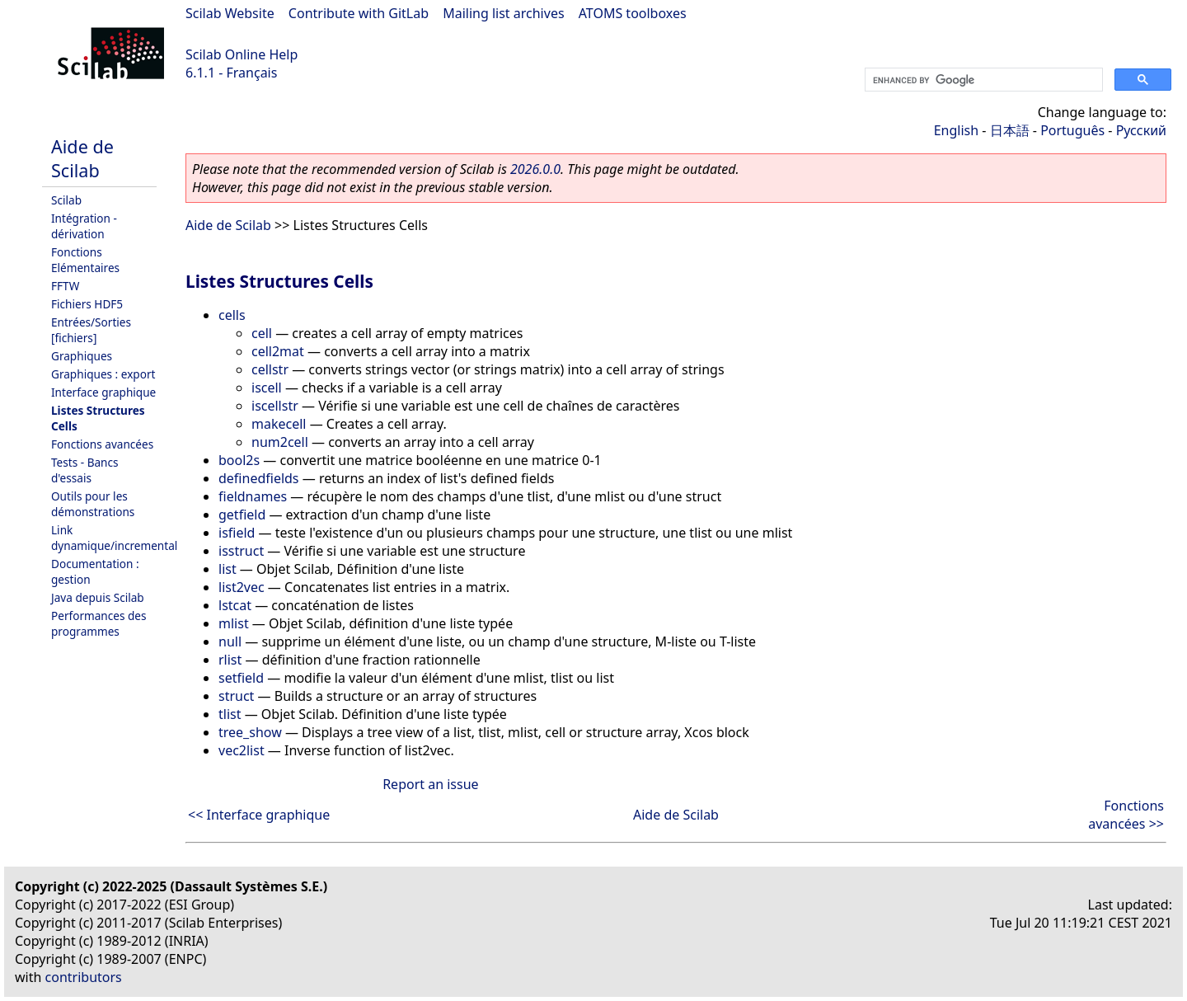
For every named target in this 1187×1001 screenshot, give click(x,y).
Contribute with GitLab (359, 13)
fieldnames (252, 496)
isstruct (241, 551)
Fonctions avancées (102, 444)
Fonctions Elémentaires (85, 259)
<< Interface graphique (259, 815)
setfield (241, 678)
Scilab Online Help (241, 54)
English (956, 130)
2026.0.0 (535, 169)
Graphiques (81, 356)
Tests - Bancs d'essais (85, 470)
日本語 (1010, 130)
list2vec (241, 587)
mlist (233, 623)
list (227, 569)
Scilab (66, 200)
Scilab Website (229, 13)
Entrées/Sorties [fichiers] (91, 329)
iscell (266, 387)
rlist (230, 660)
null (230, 641)
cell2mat (277, 351)
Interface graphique (103, 392)
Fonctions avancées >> (1126, 815)
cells (232, 315)
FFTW (65, 286)
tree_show (250, 732)
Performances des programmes (99, 623)
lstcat (234, 605)
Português (1072, 130)
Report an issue (430, 784)
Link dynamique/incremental (114, 537)
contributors (83, 977)
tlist (229, 714)
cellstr (270, 369)
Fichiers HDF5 (87, 304)
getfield (241, 514)
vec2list (241, 750)
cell (261, 333)
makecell (278, 424)
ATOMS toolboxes (633, 13)
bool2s (239, 460)
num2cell (279, 442)
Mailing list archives (503, 13)
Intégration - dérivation (84, 226)
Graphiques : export (103, 374)
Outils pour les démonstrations (92, 503)
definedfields (258, 478)
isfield (236, 533)
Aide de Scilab (82, 158)
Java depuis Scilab (97, 597)
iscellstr (274, 406)
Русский (1141, 130)
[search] (982, 80)
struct (236, 696)
